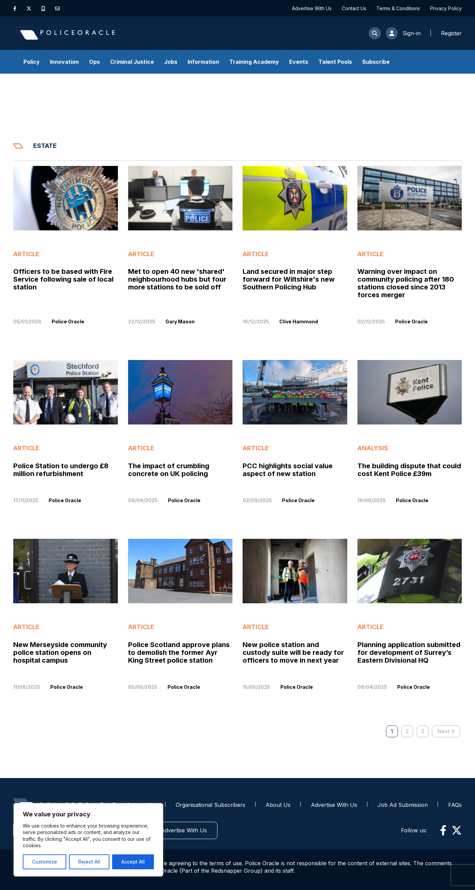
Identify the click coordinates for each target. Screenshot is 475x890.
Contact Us (354, 8)
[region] (88, 839)
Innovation (64, 61)
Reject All (89, 862)
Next (446, 731)
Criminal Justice (132, 61)
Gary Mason (180, 321)
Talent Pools (335, 61)
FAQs (455, 805)
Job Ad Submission (402, 805)
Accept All (133, 862)
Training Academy (254, 61)
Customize (44, 862)
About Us (278, 805)
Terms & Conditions (398, 8)
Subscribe (376, 61)
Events (298, 61)
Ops (94, 61)
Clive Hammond (298, 321)
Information (203, 61)
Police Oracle (68, 321)
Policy (31, 61)
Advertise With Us (312, 8)
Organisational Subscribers (210, 805)
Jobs (170, 61)
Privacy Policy (446, 8)
